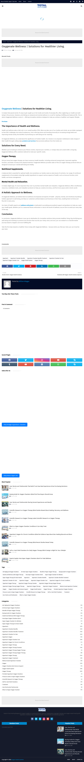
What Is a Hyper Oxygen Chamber (28, 595)
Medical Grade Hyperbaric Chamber (68, 586)
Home (20, 1)
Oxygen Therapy (39, 260)
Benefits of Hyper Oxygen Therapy (48, 571)
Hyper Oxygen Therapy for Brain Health (12, 577)
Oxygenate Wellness (12, 108)
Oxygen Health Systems (17, 759)
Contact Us (79, 759)
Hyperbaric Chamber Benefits (18, 258)
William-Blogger (7, 50)
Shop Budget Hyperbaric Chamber (15, 424)
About (24, 1)
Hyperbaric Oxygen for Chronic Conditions (60, 580)
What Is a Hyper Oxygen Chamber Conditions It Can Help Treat (27, 526)
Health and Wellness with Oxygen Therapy (13, 574)
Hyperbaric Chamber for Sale (56, 258)
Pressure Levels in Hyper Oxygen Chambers (13, 592)
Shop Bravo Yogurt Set (11, 475)
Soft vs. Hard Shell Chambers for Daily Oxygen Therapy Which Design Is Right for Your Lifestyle (37, 550)
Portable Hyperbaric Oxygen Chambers (63, 589)
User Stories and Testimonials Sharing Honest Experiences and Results (30, 502)
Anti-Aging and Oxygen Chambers (11, 571)
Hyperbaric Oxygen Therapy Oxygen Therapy (50, 583)
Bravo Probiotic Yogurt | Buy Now (9, 1)
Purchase (4, 121)
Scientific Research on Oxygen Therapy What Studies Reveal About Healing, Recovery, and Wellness (38, 510)
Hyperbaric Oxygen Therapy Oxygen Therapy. (14, 586)
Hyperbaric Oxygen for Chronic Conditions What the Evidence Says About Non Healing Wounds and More (40, 534)
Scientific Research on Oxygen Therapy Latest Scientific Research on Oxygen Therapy (34, 518)
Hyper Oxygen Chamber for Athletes (54, 574)
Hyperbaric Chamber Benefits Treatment (37, 258)
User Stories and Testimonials (10, 595)
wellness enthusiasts (27, 205)
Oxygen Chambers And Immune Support (18, 589)
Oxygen (4, 589)
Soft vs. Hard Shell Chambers (55, 592)
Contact (30, 1)
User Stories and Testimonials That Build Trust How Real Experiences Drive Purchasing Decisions (38, 486)
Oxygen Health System (26, 260)
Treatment (66, 592)
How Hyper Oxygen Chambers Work (34, 574)
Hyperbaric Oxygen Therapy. (34, 586)
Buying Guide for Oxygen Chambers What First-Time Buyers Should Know (31, 494)
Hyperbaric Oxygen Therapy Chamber (28, 583)
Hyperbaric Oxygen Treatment (50, 586)
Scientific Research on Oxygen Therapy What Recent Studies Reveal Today (31, 542)
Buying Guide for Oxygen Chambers (67, 571)
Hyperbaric (9, 41)
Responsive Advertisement (42, 32)
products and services (29, 141)
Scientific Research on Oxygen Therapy (35, 592)
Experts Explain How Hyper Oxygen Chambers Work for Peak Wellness (30, 558)
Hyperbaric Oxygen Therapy (9, 583)
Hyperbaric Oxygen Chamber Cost (11, 260)
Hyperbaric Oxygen (24, 580)
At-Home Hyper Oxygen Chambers (29, 571)
